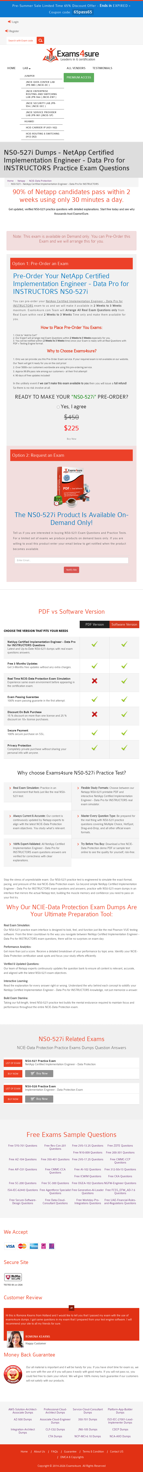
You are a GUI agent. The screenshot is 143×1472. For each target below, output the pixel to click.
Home (11, 68)
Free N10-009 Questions (87, 1152)
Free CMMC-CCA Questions (55, 1171)
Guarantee (70, 1451)
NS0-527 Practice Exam (40, 1061)
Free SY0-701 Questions (22, 1145)
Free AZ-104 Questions (23, 1159)
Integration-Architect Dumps (23, 1431)
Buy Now (42, 1073)
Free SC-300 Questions (55, 1183)
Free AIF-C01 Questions (23, 1169)
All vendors (76, 68)
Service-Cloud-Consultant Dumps (88, 1411)
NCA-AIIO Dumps (120, 1436)
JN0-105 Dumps (87, 1429)
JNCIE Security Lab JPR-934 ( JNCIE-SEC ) (41, 105)
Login (13, 22)
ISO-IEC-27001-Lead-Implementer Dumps (120, 1421)
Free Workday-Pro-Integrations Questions (87, 1202)
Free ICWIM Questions (87, 1176)
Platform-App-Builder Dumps (120, 1411)
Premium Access (79, 77)
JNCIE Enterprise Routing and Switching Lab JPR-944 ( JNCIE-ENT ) (41, 94)
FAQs (54, 1451)
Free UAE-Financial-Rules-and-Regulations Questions (120, 1202)
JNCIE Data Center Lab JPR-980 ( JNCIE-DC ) (40, 83)
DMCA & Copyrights (72, 1457)
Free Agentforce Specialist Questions (55, 1192)
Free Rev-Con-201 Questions (55, 1147)
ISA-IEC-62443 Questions (23, 1190)
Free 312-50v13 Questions (120, 1169)
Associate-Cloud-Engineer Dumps (55, 1421)
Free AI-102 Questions (87, 1169)
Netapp (21, 180)
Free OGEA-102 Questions (88, 1183)
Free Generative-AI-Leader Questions (88, 1192)
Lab (27, 68)
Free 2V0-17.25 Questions (87, 1159)
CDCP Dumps (120, 1429)
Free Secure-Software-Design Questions (22, 1202)
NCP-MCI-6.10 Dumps (87, 1436)
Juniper (29, 75)
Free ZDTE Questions (120, 1145)
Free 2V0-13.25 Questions (87, 1145)
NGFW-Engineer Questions (120, 1183)
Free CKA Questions (120, 1176)
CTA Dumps (55, 1436)
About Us (39, 1451)
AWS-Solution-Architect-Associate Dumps (22, 1411)
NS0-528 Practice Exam (40, 1086)
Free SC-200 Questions (22, 1183)
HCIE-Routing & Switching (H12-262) (42, 135)
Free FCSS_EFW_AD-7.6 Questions (120, 1192)
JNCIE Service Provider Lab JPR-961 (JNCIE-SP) (41, 114)
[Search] (40, 40)
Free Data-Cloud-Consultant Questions (55, 1202)
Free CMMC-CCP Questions (120, 1161)
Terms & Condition (93, 1451)
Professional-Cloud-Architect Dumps (55, 1411)
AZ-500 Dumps (23, 1419)
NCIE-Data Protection (40, 180)
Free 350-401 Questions (55, 1159)
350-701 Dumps (87, 1419)
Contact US (116, 1451)
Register (12, 31)
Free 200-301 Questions (120, 1152)
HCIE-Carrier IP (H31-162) (41, 127)
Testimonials (102, 68)
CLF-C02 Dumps (55, 1429)
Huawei (29, 121)
